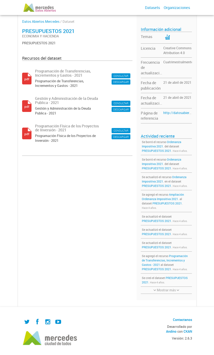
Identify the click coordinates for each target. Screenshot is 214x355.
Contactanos (182, 319)
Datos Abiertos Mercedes (40, 21)
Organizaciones (177, 7)
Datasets (152, 7)
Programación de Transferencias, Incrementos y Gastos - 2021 (165, 260)
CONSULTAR (120, 76)
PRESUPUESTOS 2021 (156, 151)
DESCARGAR (121, 82)
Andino (171, 331)
